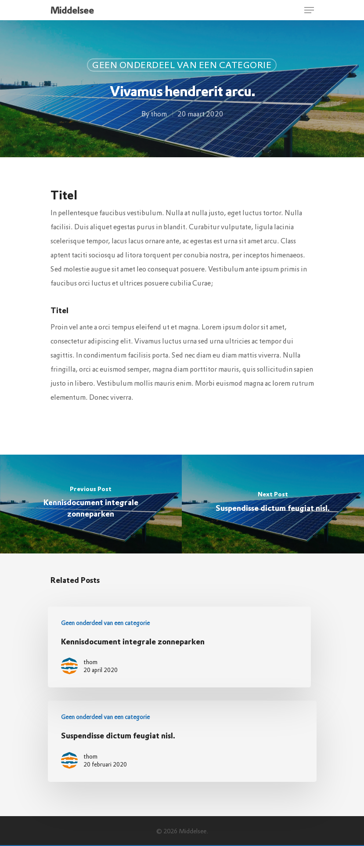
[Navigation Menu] (309, 10)
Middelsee (72, 10)
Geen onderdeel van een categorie (181, 65)
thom (158, 113)
